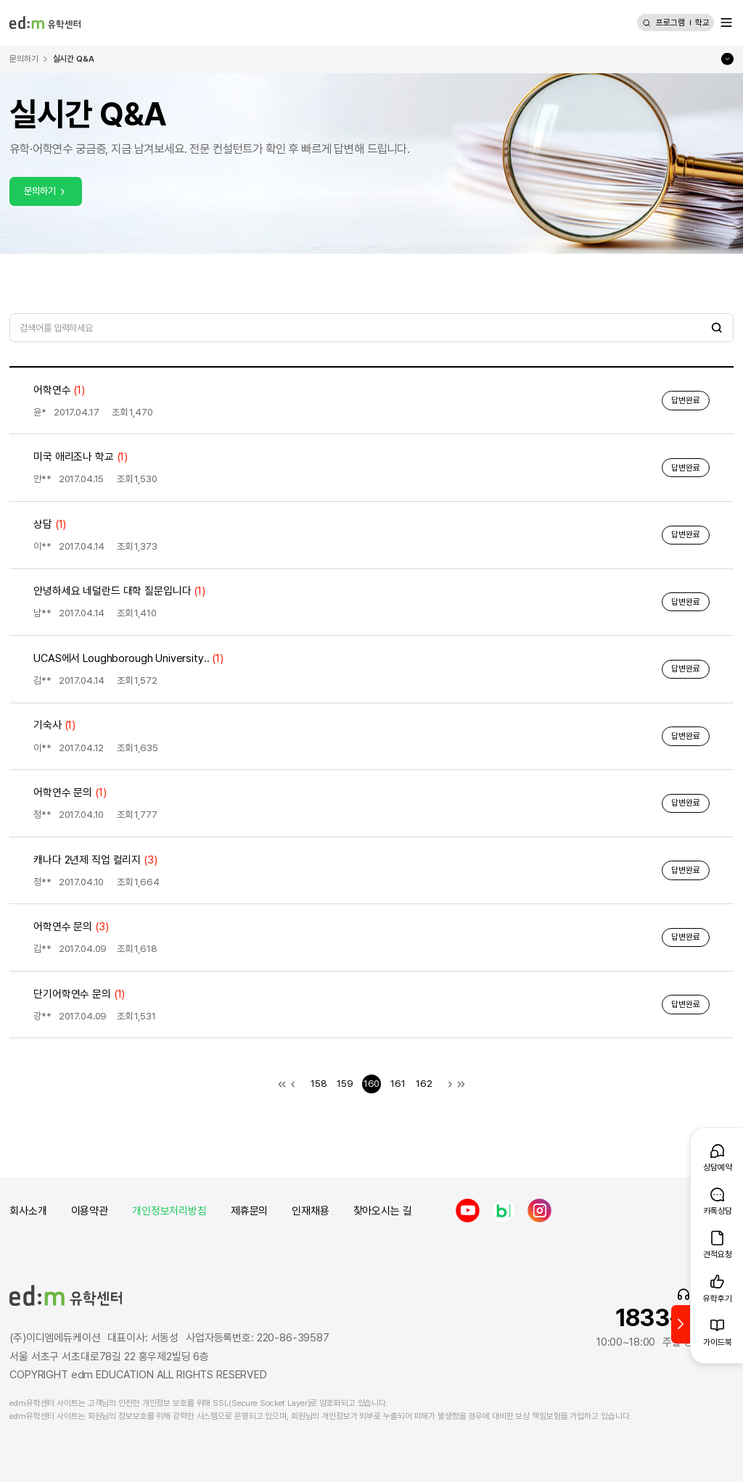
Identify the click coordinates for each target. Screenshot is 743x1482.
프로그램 (670, 22)
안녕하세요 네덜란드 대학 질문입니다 (119, 590)
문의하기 (45, 190)
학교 (702, 22)
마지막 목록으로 (461, 1083)
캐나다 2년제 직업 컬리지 (95, 859)
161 (398, 1083)
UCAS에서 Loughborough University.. (128, 658)
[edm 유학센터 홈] (44, 22)
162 (424, 1083)
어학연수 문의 (69, 792)
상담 (49, 524)
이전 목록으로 (292, 1083)
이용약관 (89, 1210)
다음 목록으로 (450, 1083)
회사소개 (27, 1210)
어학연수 (59, 390)
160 (372, 1083)
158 (319, 1083)
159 (345, 1083)
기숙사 (54, 725)
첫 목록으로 (282, 1083)
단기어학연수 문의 (79, 994)
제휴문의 (249, 1210)
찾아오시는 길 (382, 1210)
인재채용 (310, 1210)
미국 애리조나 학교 (80, 456)
